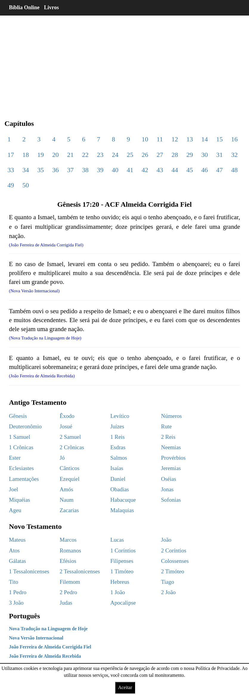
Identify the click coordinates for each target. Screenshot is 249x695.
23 (100, 154)
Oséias (168, 479)
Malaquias (122, 510)
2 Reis (168, 437)
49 (10, 185)
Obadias (119, 489)
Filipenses (121, 561)
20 (55, 154)
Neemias (171, 447)
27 (160, 154)
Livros (51, 7)
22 (85, 154)
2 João (168, 592)
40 (115, 170)
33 (10, 170)
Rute (166, 426)
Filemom (70, 582)
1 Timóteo (122, 571)
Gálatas (17, 561)
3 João (16, 603)
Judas (66, 603)
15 (219, 139)
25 (130, 154)
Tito (13, 582)
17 (10, 154)
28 (174, 154)
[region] (124, 62)
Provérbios (173, 458)
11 (160, 139)
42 (145, 170)
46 (204, 170)
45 (189, 170)
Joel (13, 489)
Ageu (15, 510)
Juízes (117, 426)
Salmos (118, 458)
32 (234, 154)
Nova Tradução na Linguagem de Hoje (48, 628)
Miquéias (19, 500)
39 (100, 170)
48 (234, 170)
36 (55, 170)
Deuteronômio (25, 426)
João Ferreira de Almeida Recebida (45, 656)
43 (160, 170)
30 (204, 154)
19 (40, 154)
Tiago (167, 582)
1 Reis (117, 437)
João (166, 540)
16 (234, 139)
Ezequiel (69, 479)
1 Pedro (18, 592)
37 (70, 170)
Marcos (68, 540)
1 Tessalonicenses (29, 571)
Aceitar (125, 687)
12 (174, 139)
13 (189, 139)
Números (171, 416)
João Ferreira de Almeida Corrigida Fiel (50, 646)
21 (70, 154)
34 (25, 170)
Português (24, 616)
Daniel (118, 479)
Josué (66, 426)
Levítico (119, 416)
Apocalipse (123, 603)
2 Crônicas (72, 447)
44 (174, 170)
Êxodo (67, 416)
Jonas (167, 489)
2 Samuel (70, 437)
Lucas (117, 540)
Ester (15, 458)
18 (25, 154)
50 (25, 185)
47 (219, 170)
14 (204, 139)
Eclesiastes (21, 468)
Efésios (68, 561)
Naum (66, 500)
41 (130, 170)
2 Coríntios (173, 550)
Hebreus (119, 582)
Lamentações (24, 479)
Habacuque (123, 500)
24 (115, 154)
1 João (117, 592)
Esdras (118, 447)
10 (145, 139)
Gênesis (18, 416)
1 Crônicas (21, 447)
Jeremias (171, 468)
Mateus (17, 540)
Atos (14, 550)
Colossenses (175, 561)
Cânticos (70, 468)
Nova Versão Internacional (36, 637)
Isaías (116, 468)
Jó (62, 458)
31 (219, 154)
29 (189, 154)
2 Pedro (68, 592)
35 (40, 170)
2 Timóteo (172, 571)
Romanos (70, 550)
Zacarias (69, 510)
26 (145, 154)
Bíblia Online (24, 7)
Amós (66, 489)
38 (85, 170)
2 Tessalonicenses (80, 571)
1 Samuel (19, 437)
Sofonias (171, 500)
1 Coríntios (123, 550)
